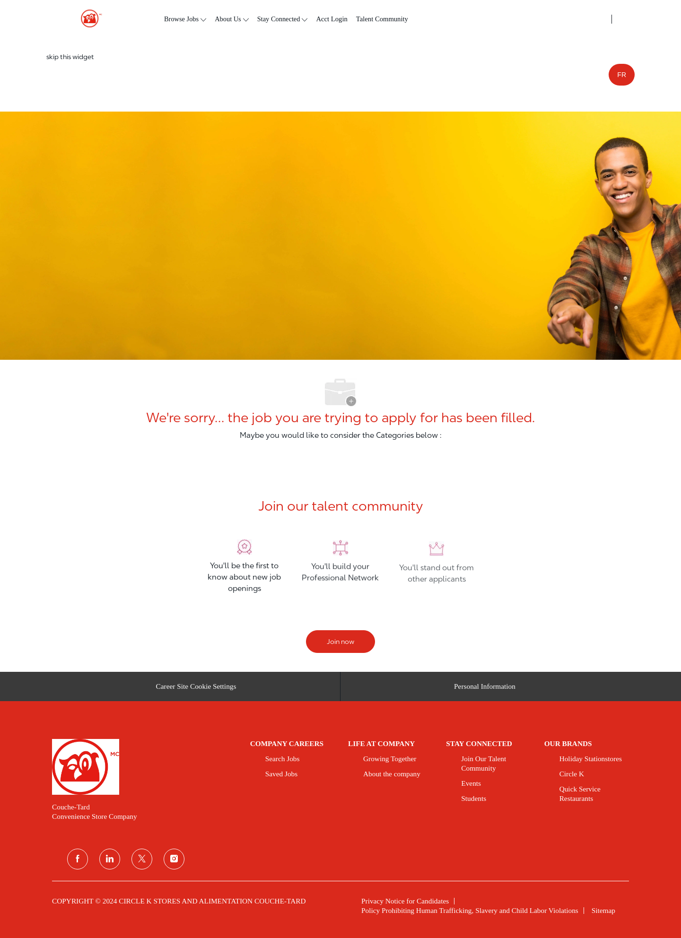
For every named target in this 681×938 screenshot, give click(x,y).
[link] (144, 767)
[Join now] (340, 641)
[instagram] (174, 859)
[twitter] (141, 859)
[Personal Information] (485, 689)
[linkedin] (109, 859)
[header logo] (87, 18)
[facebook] (77, 859)
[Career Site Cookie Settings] (196, 689)
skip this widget (70, 57)
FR (621, 74)
